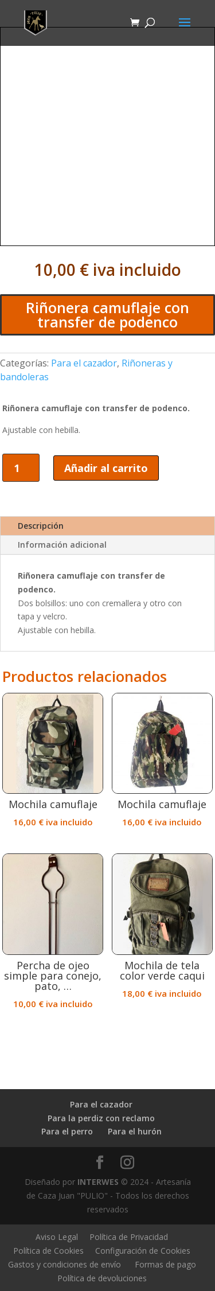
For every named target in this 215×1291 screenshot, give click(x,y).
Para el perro (67, 1131)
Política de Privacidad (128, 1236)
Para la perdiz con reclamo (101, 1118)
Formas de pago (165, 1264)
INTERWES (98, 1181)
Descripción (41, 525)
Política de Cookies (48, 1250)
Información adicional (62, 544)
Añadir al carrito (106, 468)
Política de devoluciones (102, 1278)
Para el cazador (84, 363)
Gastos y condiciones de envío (64, 1264)
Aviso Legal (57, 1236)
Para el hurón (135, 1131)
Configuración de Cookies (142, 1250)
